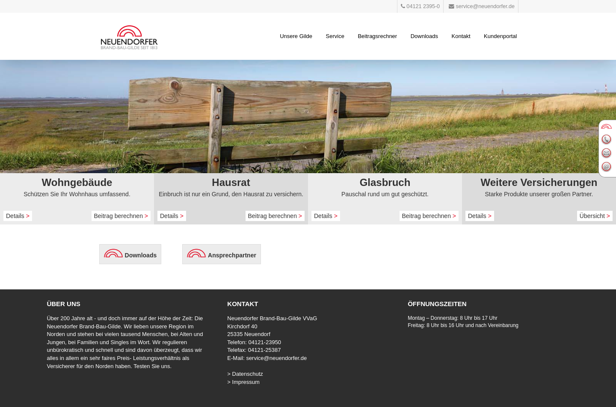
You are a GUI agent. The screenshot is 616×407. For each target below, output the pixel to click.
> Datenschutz (245, 374)
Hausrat (231, 182)
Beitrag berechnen (121, 215)
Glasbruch (385, 182)
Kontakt (461, 36)
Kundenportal (500, 36)
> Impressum (243, 382)
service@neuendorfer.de (276, 358)
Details (18, 215)
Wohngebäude (77, 182)
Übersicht (595, 215)
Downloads (424, 36)
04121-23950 (264, 342)
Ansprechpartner (232, 255)
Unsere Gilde (296, 36)
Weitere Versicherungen (539, 182)
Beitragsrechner (377, 36)
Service (335, 36)
